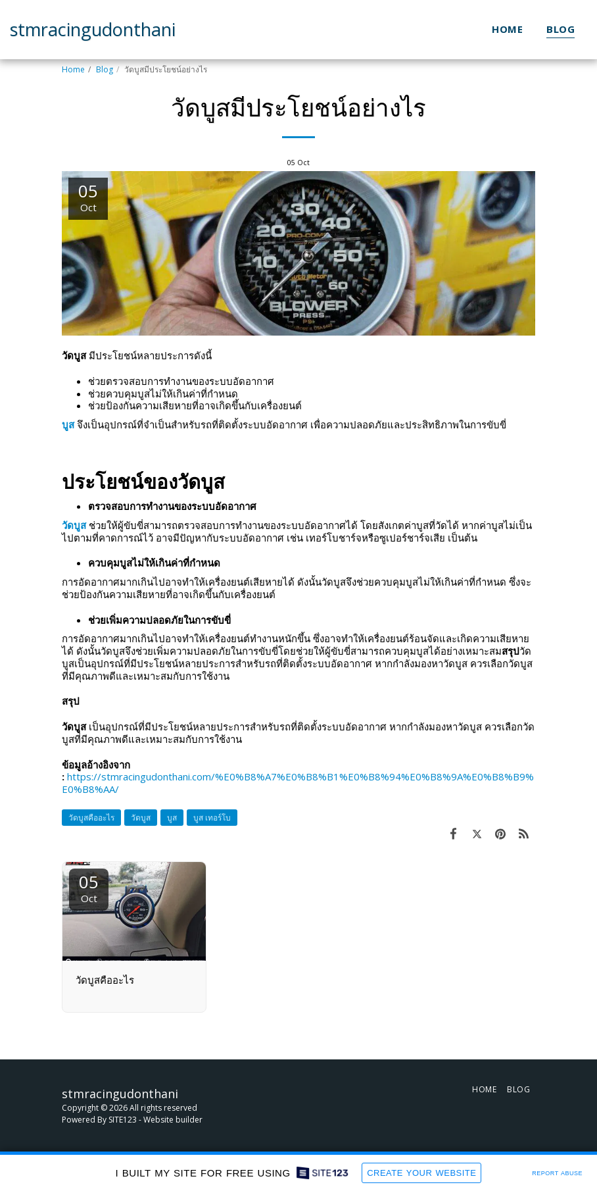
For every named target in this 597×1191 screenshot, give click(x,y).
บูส (172, 817)
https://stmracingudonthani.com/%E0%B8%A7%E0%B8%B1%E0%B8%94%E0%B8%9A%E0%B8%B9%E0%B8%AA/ (298, 783)
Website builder (173, 1119)
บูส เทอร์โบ (212, 817)
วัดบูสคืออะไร (91, 817)
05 (88, 887)
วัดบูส (141, 817)
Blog (104, 69)
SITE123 (122, 1119)
